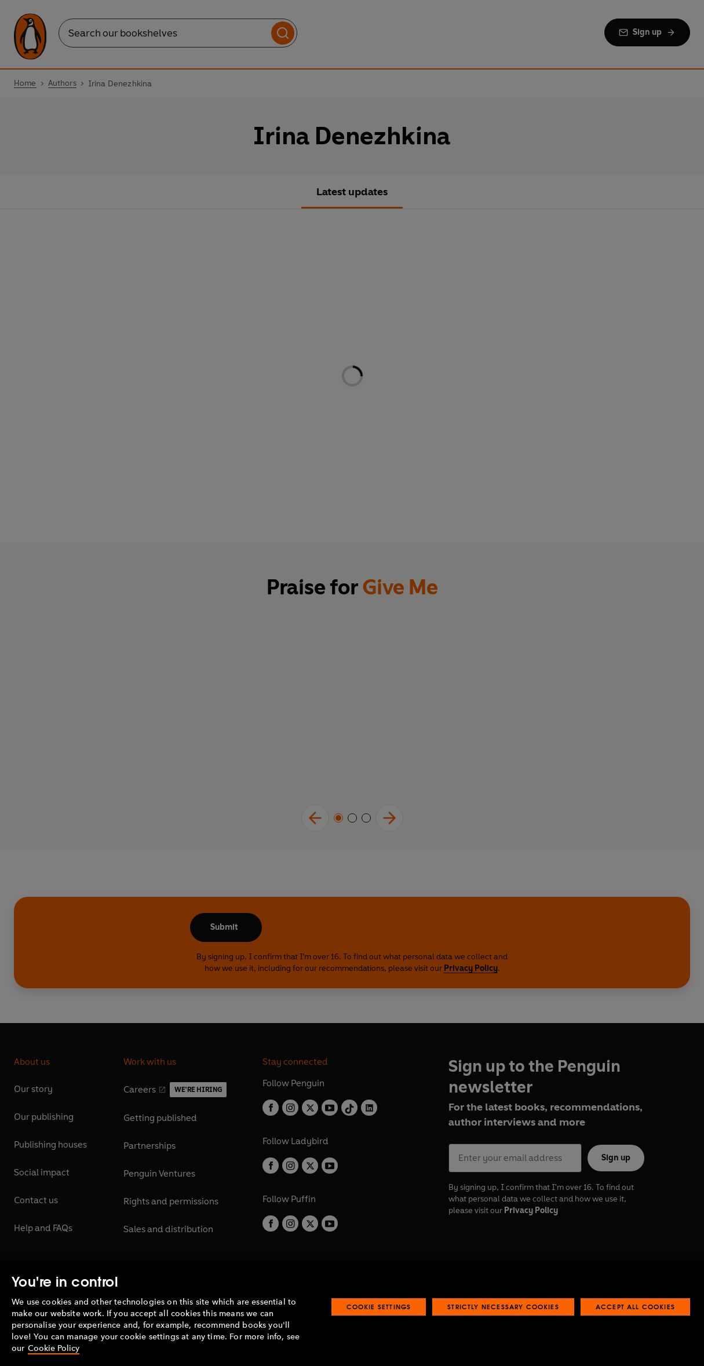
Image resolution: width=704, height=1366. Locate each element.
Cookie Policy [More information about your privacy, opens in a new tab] (53, 1348)
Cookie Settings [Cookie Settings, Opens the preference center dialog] (378, 1306)
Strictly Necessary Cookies (503, 1306)
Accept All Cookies (635, 1306)
